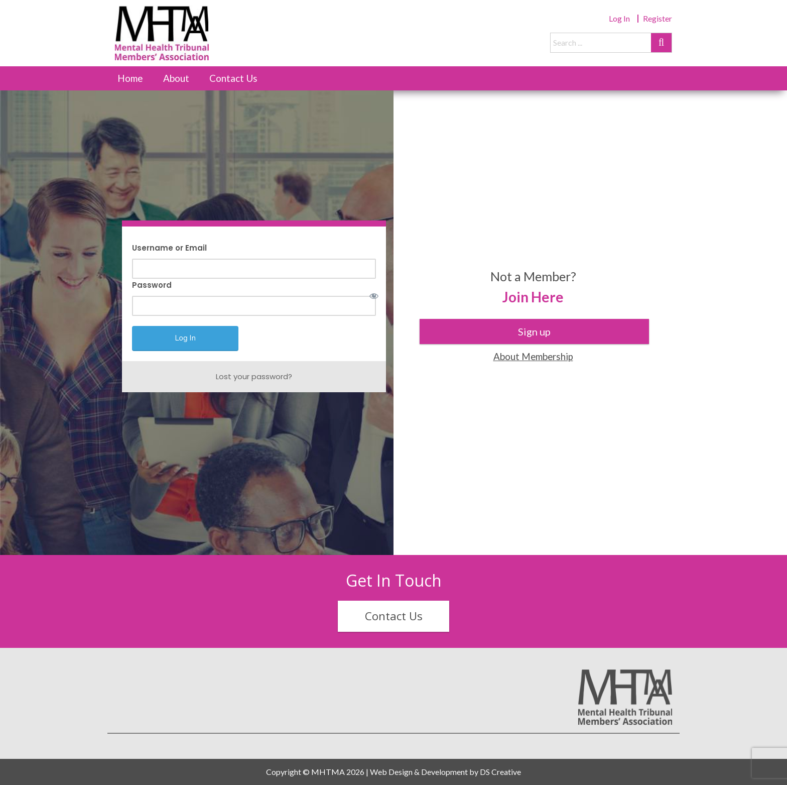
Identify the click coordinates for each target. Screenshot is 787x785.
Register (657, 18)
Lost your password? (254, 376)
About (176, 78)
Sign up (534, 331)
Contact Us (233, 78)
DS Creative (500, 771)
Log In (619, 18)
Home (130, 78)
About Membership (533, 356)
